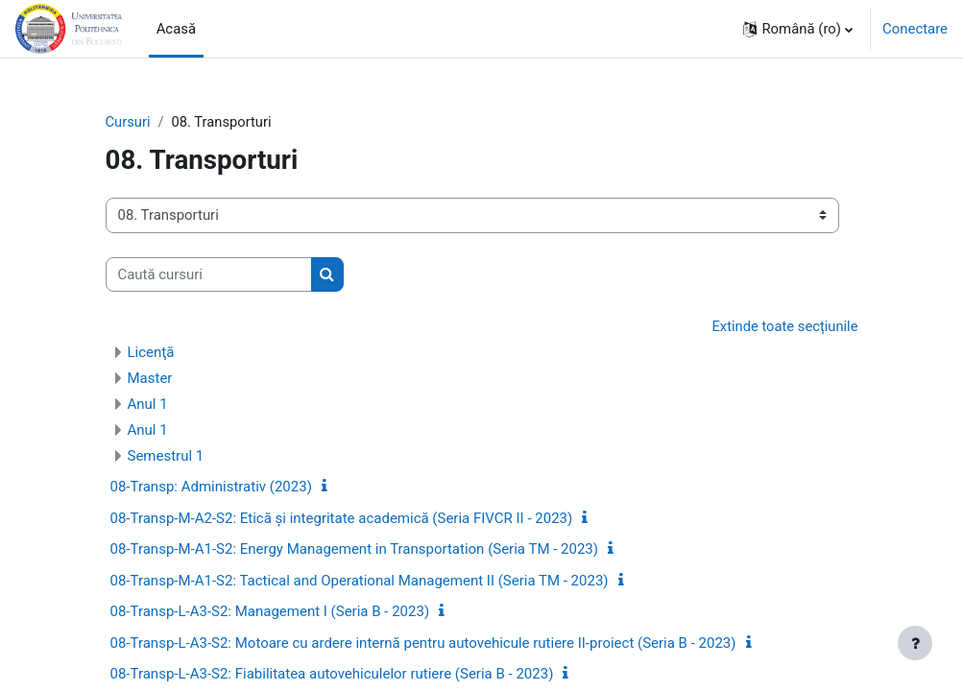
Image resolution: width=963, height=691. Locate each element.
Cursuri (129, 122)
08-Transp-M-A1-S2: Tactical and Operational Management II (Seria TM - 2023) (359, 580)
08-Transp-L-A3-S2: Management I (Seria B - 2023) (270, 612)
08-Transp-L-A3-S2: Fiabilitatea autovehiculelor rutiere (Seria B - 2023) (332, 674)
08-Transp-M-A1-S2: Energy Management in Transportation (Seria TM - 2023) (354, 550)
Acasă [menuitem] (176, 28)
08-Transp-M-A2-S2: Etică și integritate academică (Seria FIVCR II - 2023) (341, 518)
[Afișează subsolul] (915, 643)
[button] (798, 29)
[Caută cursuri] (209, 274)
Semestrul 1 (166, 456)
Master (150, 379)
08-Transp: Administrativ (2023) (211, 487)
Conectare (915, 28)
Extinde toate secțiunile (784, 326)
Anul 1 (148, 405)
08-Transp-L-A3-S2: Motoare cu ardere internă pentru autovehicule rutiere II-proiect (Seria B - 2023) (423, 643)
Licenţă (151, 353)
